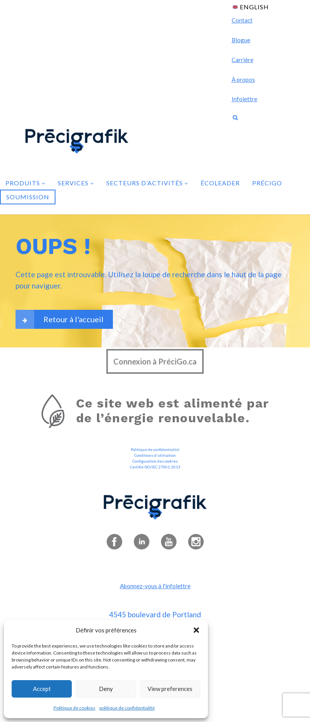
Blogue (241, 39)
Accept (42, 688)
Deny (106, 688)
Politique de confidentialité (155, 449)
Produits (25, 183)
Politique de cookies (74, 708)
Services (76, 183)
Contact (242, 20)
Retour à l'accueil (60, 319)
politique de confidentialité (127, 708)
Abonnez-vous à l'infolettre (155, 585)
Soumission (27, 196)
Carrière (242, 59)
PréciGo (267, 183)
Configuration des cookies (155, 461)
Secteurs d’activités (147, 183)
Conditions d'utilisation (155, 455)
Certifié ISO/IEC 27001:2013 (155, 467)
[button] (196, 630)
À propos (243, 79)
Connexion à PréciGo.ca (155, 361)
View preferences (169, 688)
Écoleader (220, 183)
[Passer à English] (251, 6)
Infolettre (244, 98)
